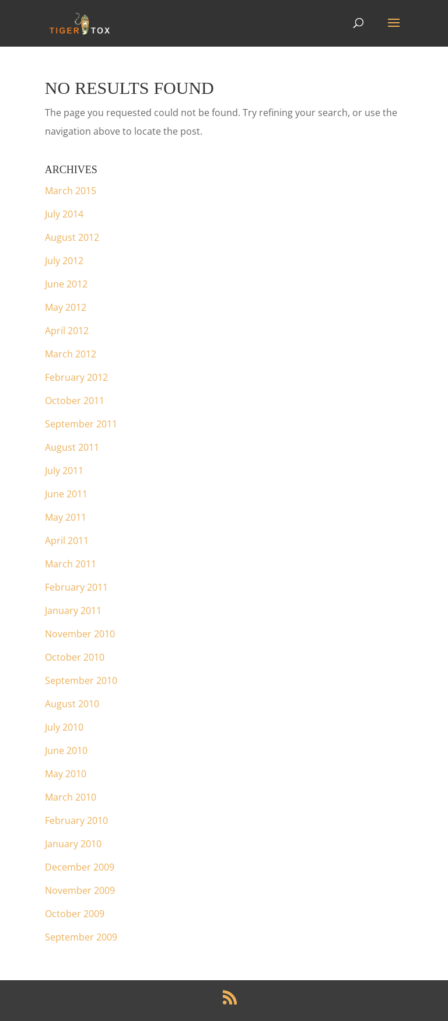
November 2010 (80, 633)
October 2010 (74, 657)
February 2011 (76, 587)
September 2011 (81, 423)
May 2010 (65, 773)
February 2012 (76, 377)
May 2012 (65, 307)
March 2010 (70, 797)
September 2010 (81, 680)
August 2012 (72, 237)
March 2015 (70, 190)
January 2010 (73, 843)
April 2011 (67, 540)
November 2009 (80, 890)
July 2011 (64, 470)
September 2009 (81, 937)
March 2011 (70, 563)
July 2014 (64, 214)
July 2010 (64, 727)
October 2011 (74, 400)
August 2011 (72, 447)
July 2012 (64, 260)
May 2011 (65, 517)
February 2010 (76, 820)
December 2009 (79, 867)
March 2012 (70, 354)
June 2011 (66, 493)
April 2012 (67, 330)
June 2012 (66, 284)
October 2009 (74, 913)
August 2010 (72, 703)
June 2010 (66, 750)
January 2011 (73, 610)
